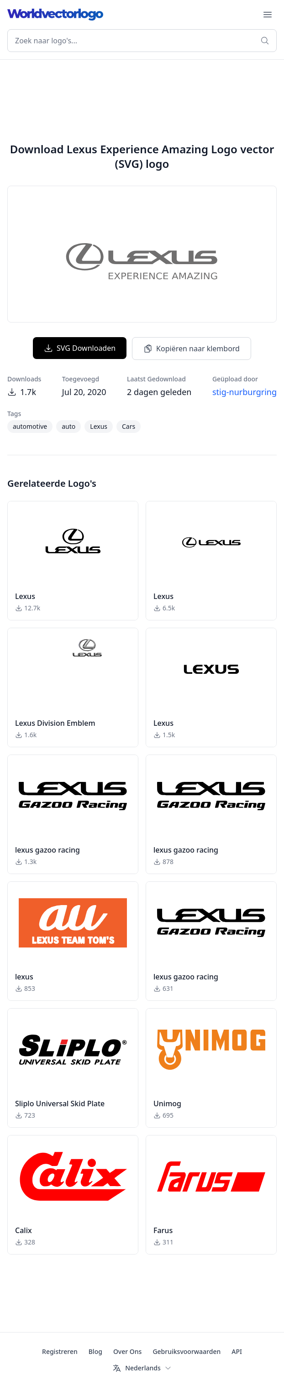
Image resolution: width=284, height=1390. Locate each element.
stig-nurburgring (244, 391)
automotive (30, 426)
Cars (128, 426)
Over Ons (127, 1351)
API (236, 1351)
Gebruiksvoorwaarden (187, 1351)
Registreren (60, 1351)
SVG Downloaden (80, 348)
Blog (95, 1351)
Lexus (98, 426)
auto (68, 426)
